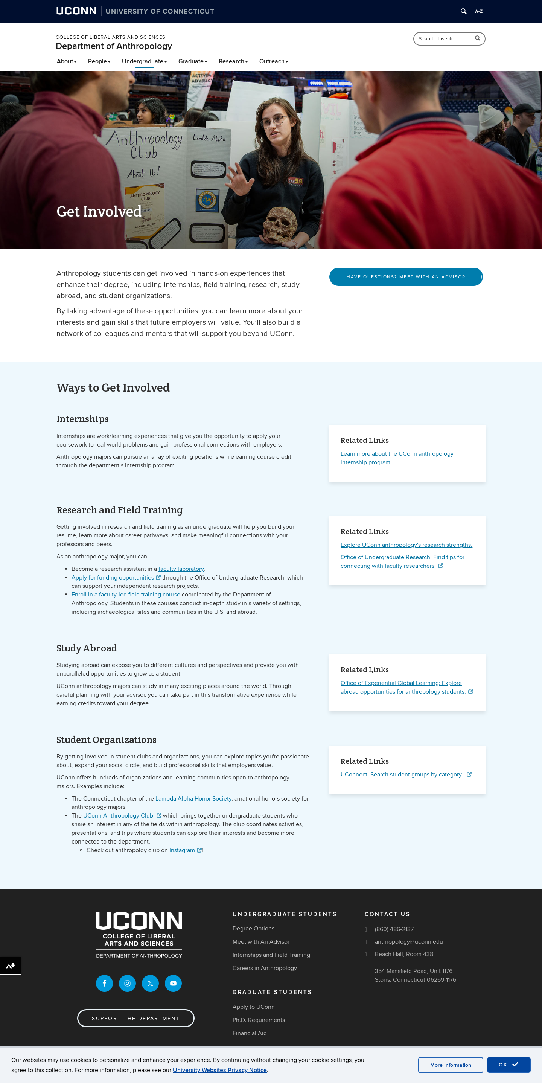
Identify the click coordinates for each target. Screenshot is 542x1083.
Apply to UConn (254, 1007)
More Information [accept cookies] (450, 1065)
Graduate (192, 61)
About (67, 61)
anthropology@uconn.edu (409, 942)
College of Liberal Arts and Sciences (111, 37)
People (99, 61)
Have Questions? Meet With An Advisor (406, 277)
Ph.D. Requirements (259, 1020)
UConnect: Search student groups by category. (406, 774)
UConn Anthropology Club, (122, 815)
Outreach (273, 61)
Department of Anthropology (114, 46)
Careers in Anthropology (265, 968)
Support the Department (136, 1018)
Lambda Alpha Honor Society (193, 798)
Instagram (185, 850)
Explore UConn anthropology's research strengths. (406, 545)
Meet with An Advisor (261, 942)
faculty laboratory (181, 569)
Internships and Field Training (271, 955)
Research (233, 61)
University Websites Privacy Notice (220, 1070)
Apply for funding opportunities (116, 577)
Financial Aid (250, 1033)
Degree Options (253, 928)
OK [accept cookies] (509, 1064)
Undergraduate (144, 61)
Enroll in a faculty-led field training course (126, 594)
